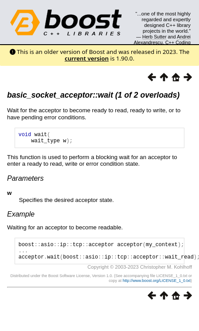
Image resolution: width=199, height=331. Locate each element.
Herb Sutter (154, 36)
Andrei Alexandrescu (162, 39)
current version (87, 58)
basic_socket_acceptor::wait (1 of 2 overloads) (93, 95)
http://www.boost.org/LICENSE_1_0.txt (156, 287)
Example (20, 217)
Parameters (25, 181)
